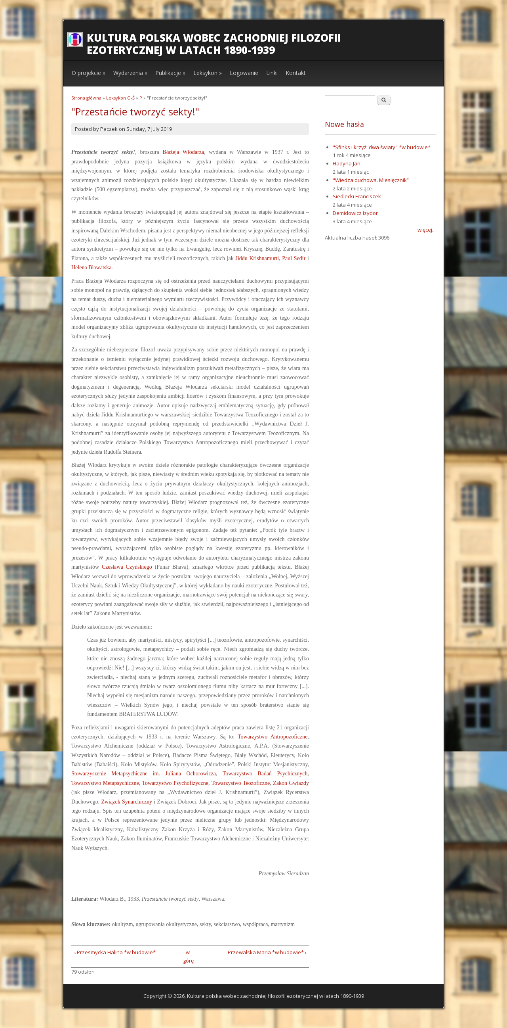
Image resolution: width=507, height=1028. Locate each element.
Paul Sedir (293, 258)
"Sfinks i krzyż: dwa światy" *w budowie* (382, 147)
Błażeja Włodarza (183, 152)
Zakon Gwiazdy (291, 783)
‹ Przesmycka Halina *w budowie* (115, 952)
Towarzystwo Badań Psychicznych (265, 774)
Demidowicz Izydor (355, 213)
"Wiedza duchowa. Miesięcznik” (371, 180)
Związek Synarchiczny (126, 802)
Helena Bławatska (91, 267)
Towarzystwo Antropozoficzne (273, 737)
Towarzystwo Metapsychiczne (105, 783)
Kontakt (296, 73)
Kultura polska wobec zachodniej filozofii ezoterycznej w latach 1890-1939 (214, 44)
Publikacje (170, 73)
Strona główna (86, 98)
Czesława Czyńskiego (127, 567)
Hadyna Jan (346, 163)
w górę (187, 956)
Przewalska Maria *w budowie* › (267, 952)
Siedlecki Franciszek (357, 196)
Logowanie (244, 73)
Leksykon (207, 73)
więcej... (426, 229)
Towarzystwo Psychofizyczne (175, 783)
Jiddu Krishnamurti (257, 258)
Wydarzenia (130, 73)
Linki (272, 73)
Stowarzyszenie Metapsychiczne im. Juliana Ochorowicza (143, 774)
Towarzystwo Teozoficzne (241, 783)
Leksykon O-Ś (120, 98)
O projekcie (88, 73)
